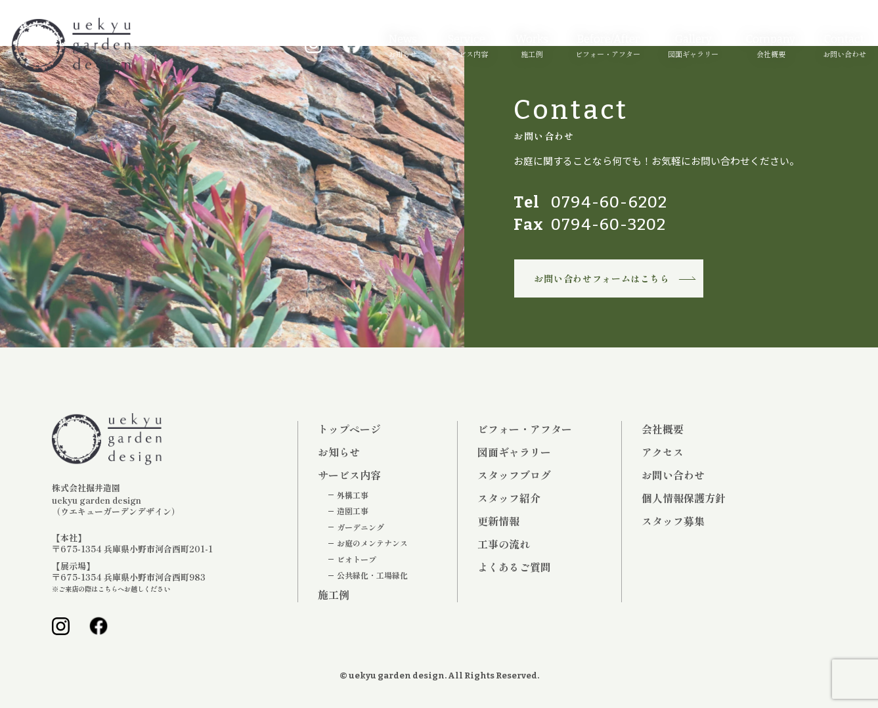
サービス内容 (459, 54)
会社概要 (764, 54)
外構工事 (352, 495)
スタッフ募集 (673, 521)
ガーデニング (360, 527)
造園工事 (352, 511)
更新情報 (498, 521)
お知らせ (396, 54)
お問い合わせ (838, 54)
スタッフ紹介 (508, 498)
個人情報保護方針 (684, 498)
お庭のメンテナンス (372, 543)
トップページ (349, 429)
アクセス (663, 452)
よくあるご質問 (514, 567)
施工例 (526, 54)
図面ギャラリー (687, 54)
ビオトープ (356, 560)
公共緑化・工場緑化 (372, 575)
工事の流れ (503, 544)
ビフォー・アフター (601, 54)
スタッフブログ (514, 475)
